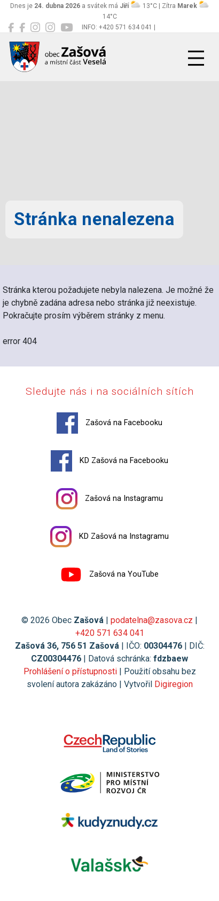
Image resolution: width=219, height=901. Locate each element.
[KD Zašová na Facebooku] (22, 27)
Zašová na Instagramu (109, 498)
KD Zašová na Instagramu (109, 536)
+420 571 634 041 (109, 633)
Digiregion (173, 684)
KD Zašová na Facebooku (109, 461)
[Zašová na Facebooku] (11, 27)
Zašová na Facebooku (109, 423)
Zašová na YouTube (109, 574)
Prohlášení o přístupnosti (70, 671)
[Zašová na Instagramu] (35, 27)
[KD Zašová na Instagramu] (50, 27)
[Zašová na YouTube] (66, 27)
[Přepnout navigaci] (196, 58)
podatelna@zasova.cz (152, 620)
